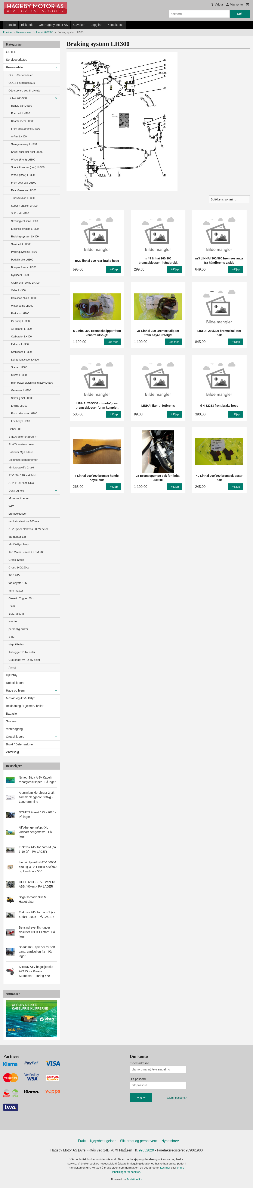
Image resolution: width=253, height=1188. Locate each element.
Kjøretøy (11, 675)
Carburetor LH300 (21, 336)
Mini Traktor (16, 590)
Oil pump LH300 (20, 321)
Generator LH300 (21, 390)
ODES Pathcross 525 (22, 82)
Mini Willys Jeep (18, 544)
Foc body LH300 (20, 421)
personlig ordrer (18, 629)
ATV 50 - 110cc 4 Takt (22, 475)
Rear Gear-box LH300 (23, 190)
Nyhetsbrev (170, 1141)
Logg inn (96, 24)
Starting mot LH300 (22, 398)
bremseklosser (18, 513)
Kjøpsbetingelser (103, 1141)
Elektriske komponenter (23, 459)
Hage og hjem (15, 690)
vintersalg (12, 752)
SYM (12, 636)
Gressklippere (15, 736)
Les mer (165, 1167)
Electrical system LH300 (25, 228)
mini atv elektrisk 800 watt (24, 521)
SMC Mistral (16, 613)
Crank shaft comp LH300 (25, 282)
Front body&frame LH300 (25, 128)
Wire (11, 506)
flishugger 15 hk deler (22, 652)
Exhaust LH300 (20, 344)
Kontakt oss (115, 24)
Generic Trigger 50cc (21, 598)
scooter (13, 621)
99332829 (146, 1150)
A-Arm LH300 (19, 136)
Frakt (82, 1141)
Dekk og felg (16, 490)
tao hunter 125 (18, 536)
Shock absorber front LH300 (27, 151)
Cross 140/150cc (19, 567)
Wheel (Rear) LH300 (23, 175)
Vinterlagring (14, 729)
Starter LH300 (19, 367)
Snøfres (11, 721)
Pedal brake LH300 (22, 259)
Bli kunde (27, 24)
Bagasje (11, 713)
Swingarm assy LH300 (24, 144)
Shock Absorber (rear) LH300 (27, 167)
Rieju (12, 606)
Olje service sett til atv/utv (24, 90)
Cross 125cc (16, 559)
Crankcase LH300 (21, 351)
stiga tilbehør (16, 644)
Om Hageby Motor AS (53, 24)
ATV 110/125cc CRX (21, 482)
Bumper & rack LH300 (23, 267)
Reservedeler (15, 67)
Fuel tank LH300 (20, 113)
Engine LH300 (19, 405)
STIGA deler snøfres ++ (23, 436)
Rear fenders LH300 (22, 121)
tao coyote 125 (18, 582)
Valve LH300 (18, 290)
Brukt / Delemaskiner (20, 744)
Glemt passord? (176, 1097)
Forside (11, 24)
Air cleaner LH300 (21, 328)
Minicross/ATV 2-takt (21, 467)
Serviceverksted (16, 59)
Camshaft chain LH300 (24, 298)
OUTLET (12, 52)
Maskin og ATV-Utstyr (20, 698)
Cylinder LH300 (20, 275)
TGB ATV (14, 575)
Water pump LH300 (22, 305)
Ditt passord (138, 1079)
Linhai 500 (15, 429)
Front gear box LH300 (23, 182)
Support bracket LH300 (24, 205)
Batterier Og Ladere (21, 452)
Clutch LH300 (19, 375)
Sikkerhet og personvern (138, 1141)
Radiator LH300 (20, 313)
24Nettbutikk (134, 1179)
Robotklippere (15, 683)
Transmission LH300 (23, 198)
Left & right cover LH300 (25, 359)
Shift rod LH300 (20, 213)
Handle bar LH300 (21, 105)
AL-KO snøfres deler (21, 444)
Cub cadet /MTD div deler (24, 659)
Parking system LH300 (24, 251)
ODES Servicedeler (21, 75)
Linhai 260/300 (18, 98)
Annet (12, 667)
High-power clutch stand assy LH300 (32, 382)
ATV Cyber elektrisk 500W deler (28, 529)
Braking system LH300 (25, 236)
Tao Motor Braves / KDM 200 (26, 552)
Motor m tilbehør (19, 498)
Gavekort (79, 24)
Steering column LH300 (24, 221)
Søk (239, 13)
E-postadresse (139, 1063)
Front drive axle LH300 (24, 413)
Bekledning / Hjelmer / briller (24, 706)
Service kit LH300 (21, 244)
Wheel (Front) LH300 (23, 159)
